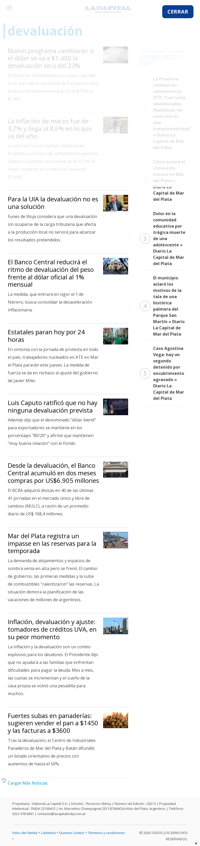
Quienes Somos (71, 832)
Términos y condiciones (106, 832)
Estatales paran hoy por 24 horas (46, 336)
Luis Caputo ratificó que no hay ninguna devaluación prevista (52, 406)
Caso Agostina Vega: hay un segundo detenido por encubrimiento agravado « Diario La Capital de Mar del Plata (162, 373)
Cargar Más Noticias (28, 783)
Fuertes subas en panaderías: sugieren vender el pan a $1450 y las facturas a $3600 (53, 723)
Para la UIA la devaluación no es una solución (53, 203)
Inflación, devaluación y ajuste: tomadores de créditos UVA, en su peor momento (52, 629)
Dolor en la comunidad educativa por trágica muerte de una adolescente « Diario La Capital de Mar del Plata (162, 238)
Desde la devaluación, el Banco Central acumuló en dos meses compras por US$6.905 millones (53, 473)
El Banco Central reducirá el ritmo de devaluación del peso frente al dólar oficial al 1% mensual (51, 273)
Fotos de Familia (25, 832)
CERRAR (177, 11)
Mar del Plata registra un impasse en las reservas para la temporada (52, 543)
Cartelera (48, 832)
